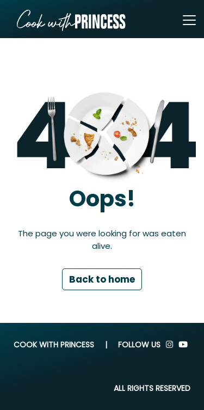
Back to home (102, 279)
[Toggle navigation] (189, 20)
